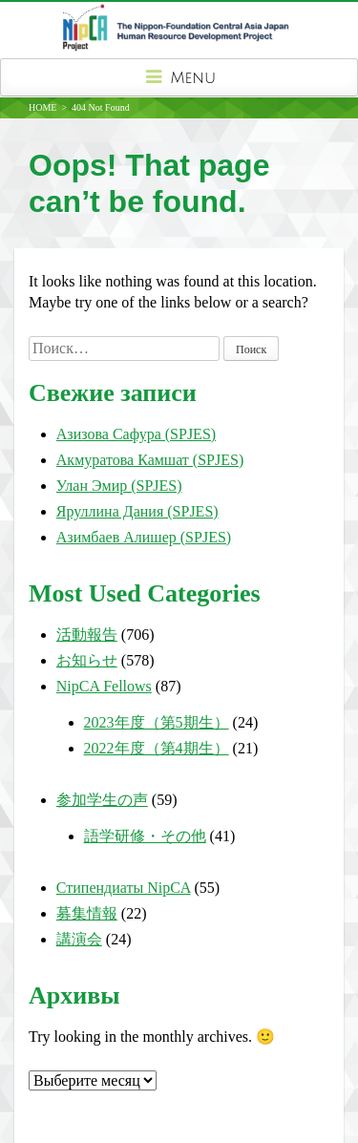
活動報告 (86, 634)
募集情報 (86, 913)
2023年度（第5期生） (156, 722)
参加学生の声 (102, 800)
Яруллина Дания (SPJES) (137, 511)
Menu (179, 77)
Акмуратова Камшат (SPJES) (149, 460)
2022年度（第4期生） (156, 748)
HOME (42, 107)
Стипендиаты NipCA (123, 887)
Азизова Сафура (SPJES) (136, 434)
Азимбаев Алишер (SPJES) (143, 537)
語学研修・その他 (145, 836)
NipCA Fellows (104, 686)
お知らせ (86, 660)
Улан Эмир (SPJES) (119, 485)
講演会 (79, 939)
